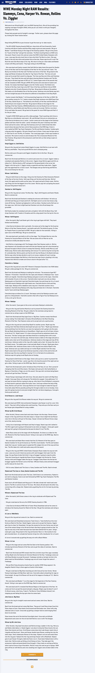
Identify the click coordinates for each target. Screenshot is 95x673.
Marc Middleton (10, 22)
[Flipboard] (78, 2)
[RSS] (81, 2)
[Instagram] (72, 2)
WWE (35, 2)
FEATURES (52, 2)
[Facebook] (67, 2)
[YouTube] (75, 2)
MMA (45, 2)
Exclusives (28, 2)
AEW (40, 2)
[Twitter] (69, 2)
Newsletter (88, 2)
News (21, 2)
